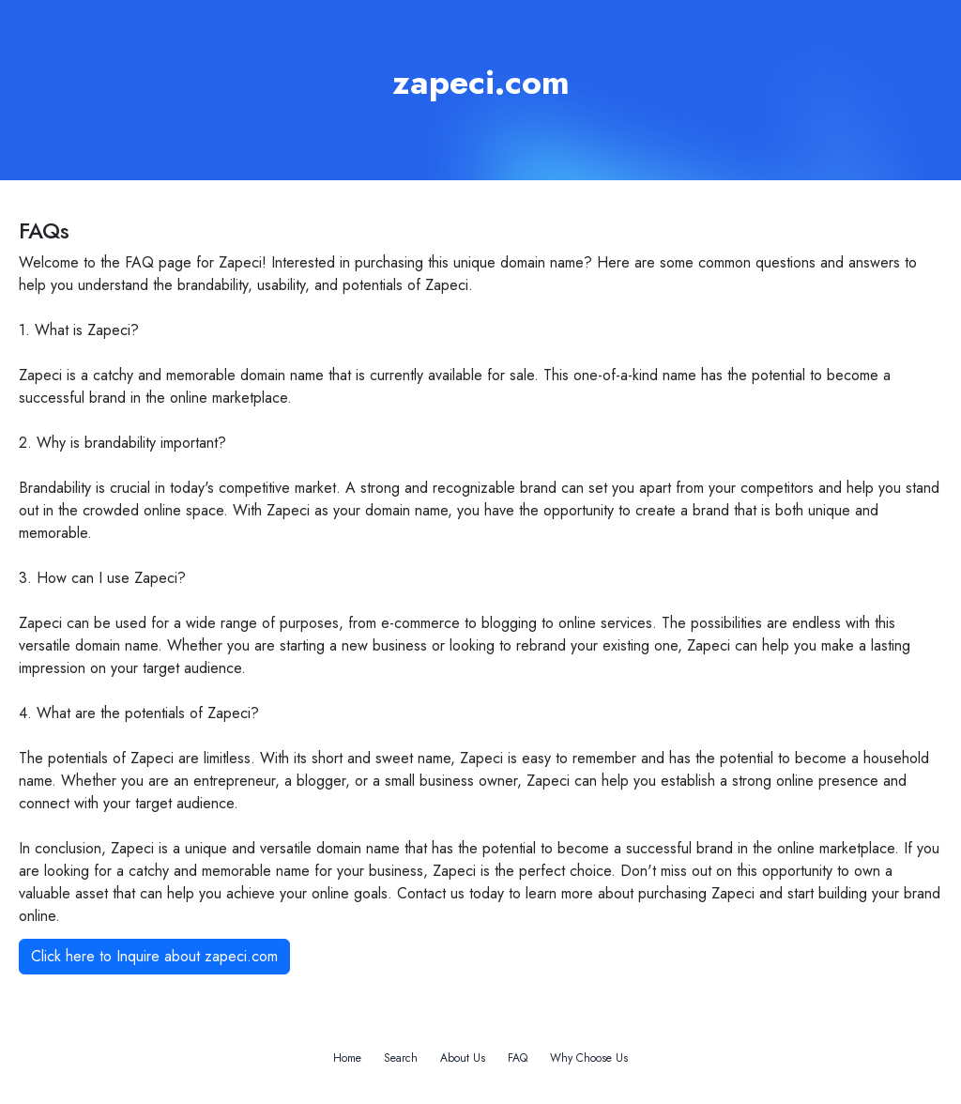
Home (347, 1058)
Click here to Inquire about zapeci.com (154, 956)
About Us (462, 1058)
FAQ (517, 1058)
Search (401, 1058)
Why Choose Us (589, 1058)
